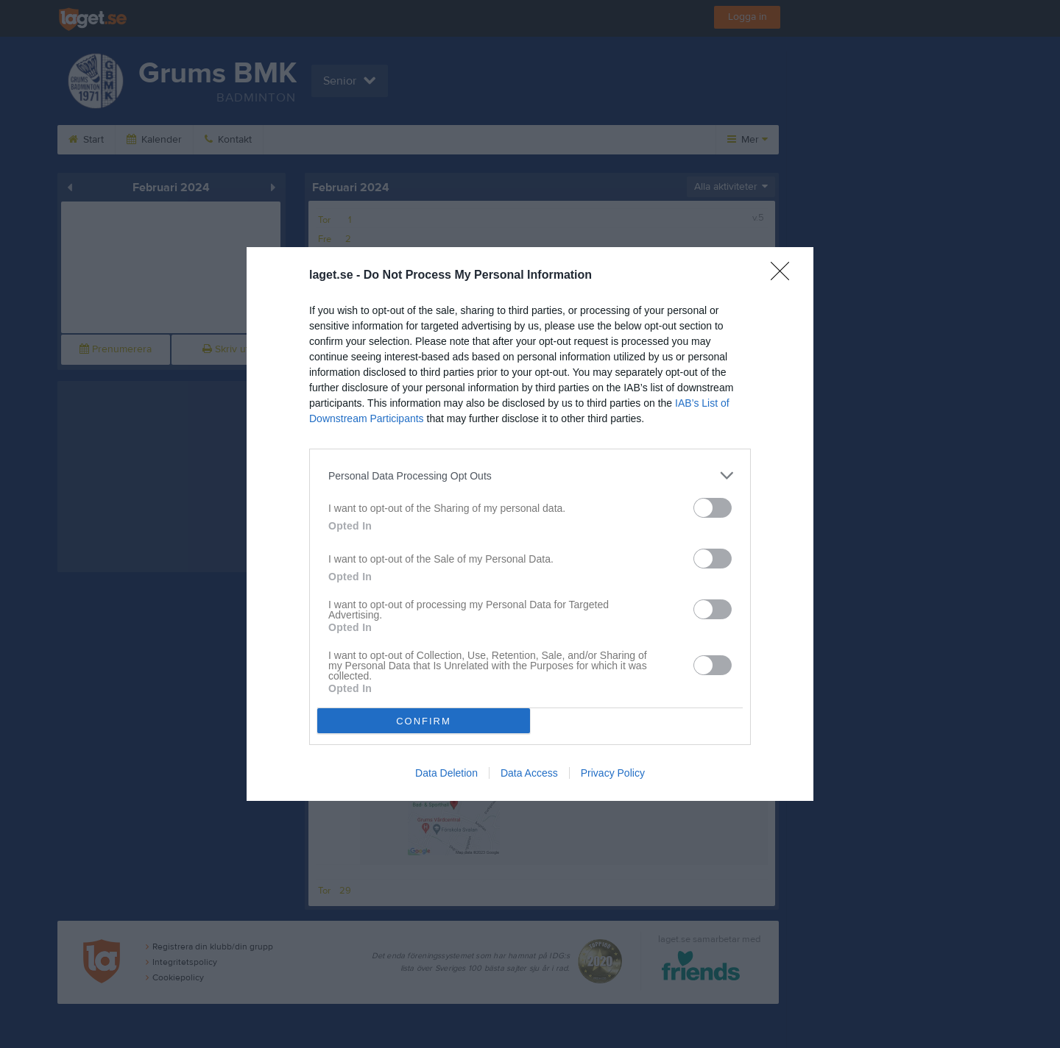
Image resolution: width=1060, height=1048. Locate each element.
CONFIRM (423, 721)
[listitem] (530, 475)
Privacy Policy (613, 773)
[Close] (785, 276)
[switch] (712, 508)
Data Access (529, 773)
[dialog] (530, 524)
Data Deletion (446, 773)
